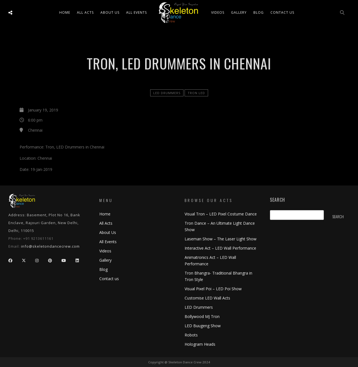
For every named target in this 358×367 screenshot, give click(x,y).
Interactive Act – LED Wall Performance (220, 248)
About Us (109, 12)
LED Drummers (166, 93)
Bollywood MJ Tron (202, 316)
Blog (258, 12)
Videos (217, 12)
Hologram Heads (200, 344)
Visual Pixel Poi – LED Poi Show (213, 288)
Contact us (282, 12)
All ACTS (85, 12)
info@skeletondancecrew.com (50, 246)
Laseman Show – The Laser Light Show (220, 238)
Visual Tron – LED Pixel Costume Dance (221, 214)
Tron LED (196, 93)
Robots (191, 335)
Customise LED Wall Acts (207, 298)
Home (64, 12)
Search (277, 200)
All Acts (105, 223)
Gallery (239, 12)
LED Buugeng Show (203, 325)
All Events (136, 12)
